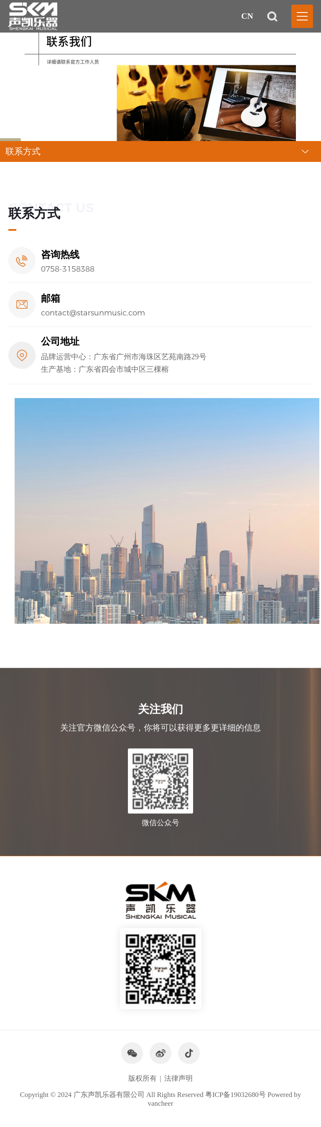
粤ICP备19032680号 (235, 1095)
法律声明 (178, 1078)
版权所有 (142, 1078)
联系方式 (23, 151)
